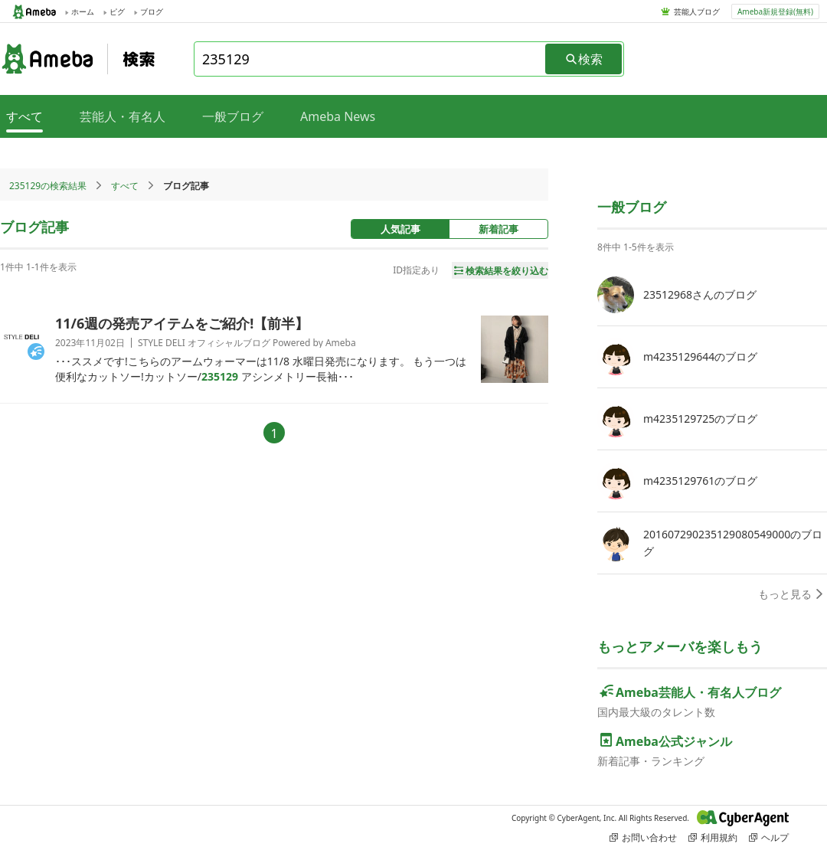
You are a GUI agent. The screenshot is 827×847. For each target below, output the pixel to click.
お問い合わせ (643, 837)
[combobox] (370, 59)
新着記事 (498, 229)
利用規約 (712, 837)
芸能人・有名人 (122, 116)
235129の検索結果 (48, 185)
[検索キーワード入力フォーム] (370, 59)
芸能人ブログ (697, 11)
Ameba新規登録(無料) (775, 11)
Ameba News (337, 116)
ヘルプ (769, 837)
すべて (125, 185)
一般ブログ (232, 116)
